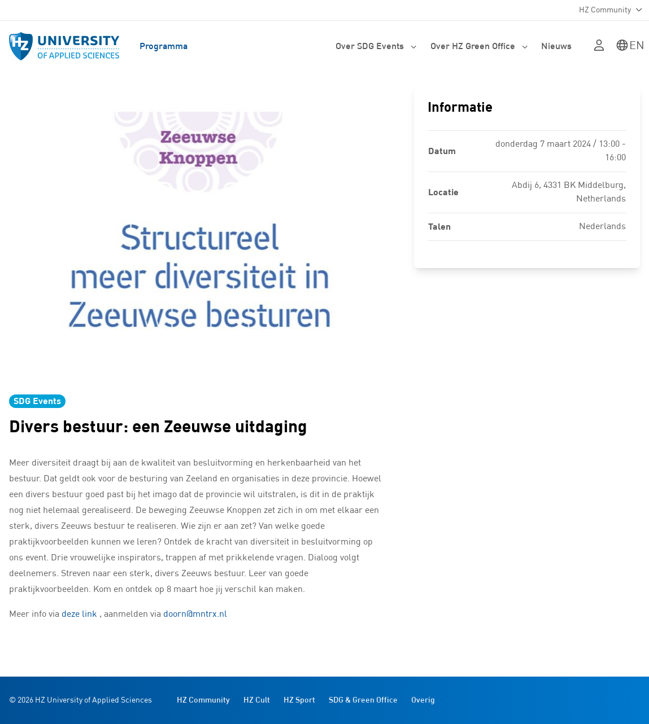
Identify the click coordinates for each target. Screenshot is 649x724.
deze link (79, 614)
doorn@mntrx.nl (195, 614)
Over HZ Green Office (479, 46)
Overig (423, 700)
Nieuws (556, 46)
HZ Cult (256, 700)
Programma (164, 46)
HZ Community (203, 700)
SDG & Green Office (363, 700)
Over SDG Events (376, 46)
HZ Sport (299, 700)
